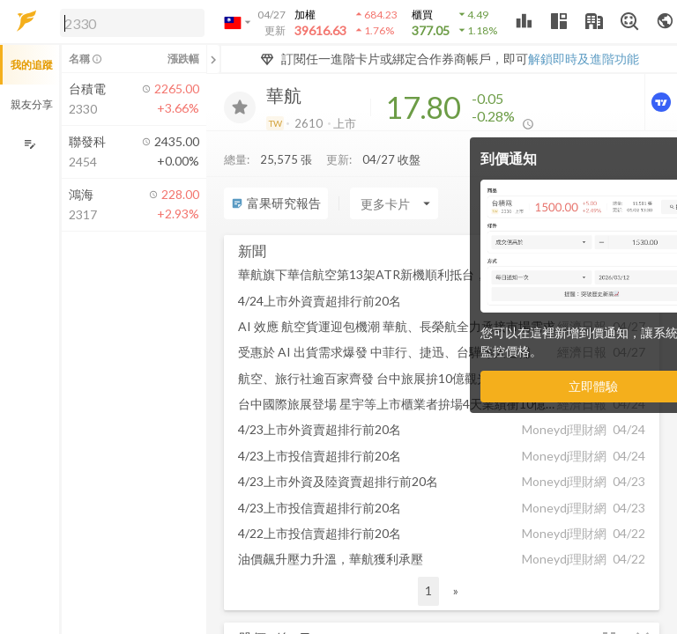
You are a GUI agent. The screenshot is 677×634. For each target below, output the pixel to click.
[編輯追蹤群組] (29, 144)
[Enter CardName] (394, 203)
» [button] (455, 590)
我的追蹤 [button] (32, 64)
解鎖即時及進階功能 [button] (583, 58)
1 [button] (428, 590)
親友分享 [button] (32, 104)
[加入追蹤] (240, 107)
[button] (129, 22)
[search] (132, 23)
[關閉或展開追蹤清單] (213, 59)
